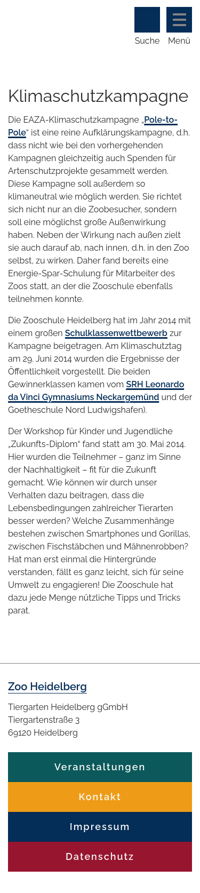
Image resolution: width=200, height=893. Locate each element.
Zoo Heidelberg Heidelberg (49, 25)
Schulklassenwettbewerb (116, 333)
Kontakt (99, 796)
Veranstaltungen (100, 766)
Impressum (100, 826)
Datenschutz (100, 856)
